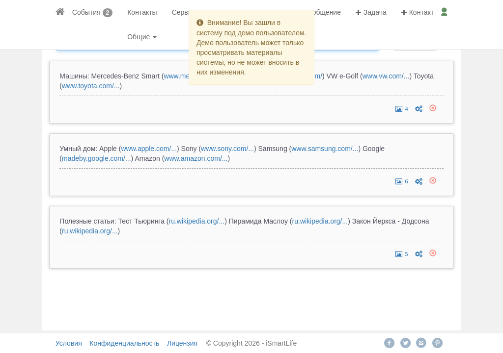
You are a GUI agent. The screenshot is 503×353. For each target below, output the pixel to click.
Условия (69, 343)
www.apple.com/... (149, 148)
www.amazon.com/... (195, 158)
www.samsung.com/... (324, 148)
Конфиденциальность (124, 343)
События (86, 12)
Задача (371, 12)
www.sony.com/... (227, 148)
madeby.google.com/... (96, 158)
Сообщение (318, 12)
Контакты (142, 12)
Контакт (417, 12)
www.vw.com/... (386, 76)
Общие (142, 37)
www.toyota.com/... (90, 86)
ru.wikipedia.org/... (197, 221)
